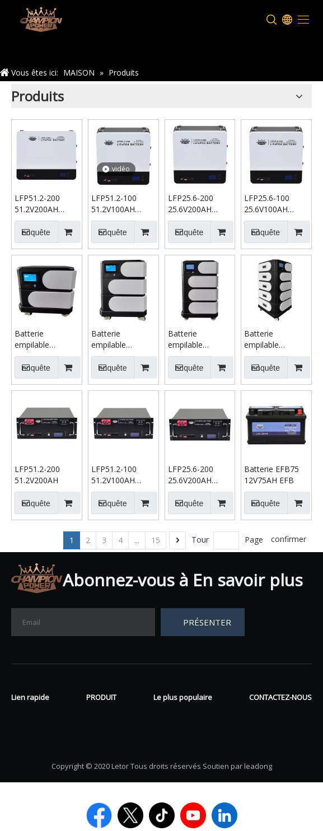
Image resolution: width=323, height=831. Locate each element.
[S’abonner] (203, 622)
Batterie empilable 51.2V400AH (266, 339)
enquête (32, 232)
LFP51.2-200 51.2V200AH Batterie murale (43, 204)
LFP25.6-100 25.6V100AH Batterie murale (272, 204)
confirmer (288, 539)
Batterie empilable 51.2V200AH (113, 339)
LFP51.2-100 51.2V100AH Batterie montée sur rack (121, 475)
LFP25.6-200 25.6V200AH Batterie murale (196, 204)
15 (155, 540)
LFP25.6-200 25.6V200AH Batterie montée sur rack (198, 475)
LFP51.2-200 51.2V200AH (37, 474)
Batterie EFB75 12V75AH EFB (271, 474)
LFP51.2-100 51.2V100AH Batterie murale (119, 204)
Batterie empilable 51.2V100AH (36, 339)
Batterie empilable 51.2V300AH (190, 339)
